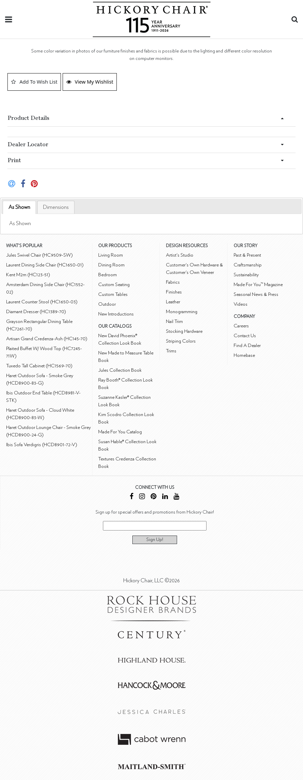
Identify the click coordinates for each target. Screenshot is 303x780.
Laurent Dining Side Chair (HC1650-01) (45, 264)
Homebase (244, 355)
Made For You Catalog (120, 431)
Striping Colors (181, 341)
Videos (240, 304)
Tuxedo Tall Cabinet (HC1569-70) (39, 365)
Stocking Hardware (184, 331)
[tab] (19, 207)
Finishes (174, 292)
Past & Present (247, 255)
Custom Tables (113, 294)
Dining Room (111, 264)
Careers (241, 325)
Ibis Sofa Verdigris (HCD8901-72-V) (41, 444)
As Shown (19, 207)
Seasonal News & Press (256, 294)
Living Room (110, 255)
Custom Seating (114, 284)
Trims (171, 350)
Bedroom (107, 274)
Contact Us (245, 335)
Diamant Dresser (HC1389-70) (36, 311)
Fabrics (173, 282)
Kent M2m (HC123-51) (28, 274)
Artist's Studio (179, 255)
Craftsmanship (248, 264)
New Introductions (116, 314)
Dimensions (56, 207)
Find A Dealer (247, 345)
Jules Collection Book (120, 370)
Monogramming (181, 311)
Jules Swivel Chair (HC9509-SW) (39, 255)
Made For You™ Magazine (258, 284)
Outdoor (107, 304)
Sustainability (246, 274)
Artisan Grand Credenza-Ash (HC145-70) (46, 338)
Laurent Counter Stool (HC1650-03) (42, 301)
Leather (173, 301)
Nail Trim (174, 321)
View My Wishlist (89, 81)
